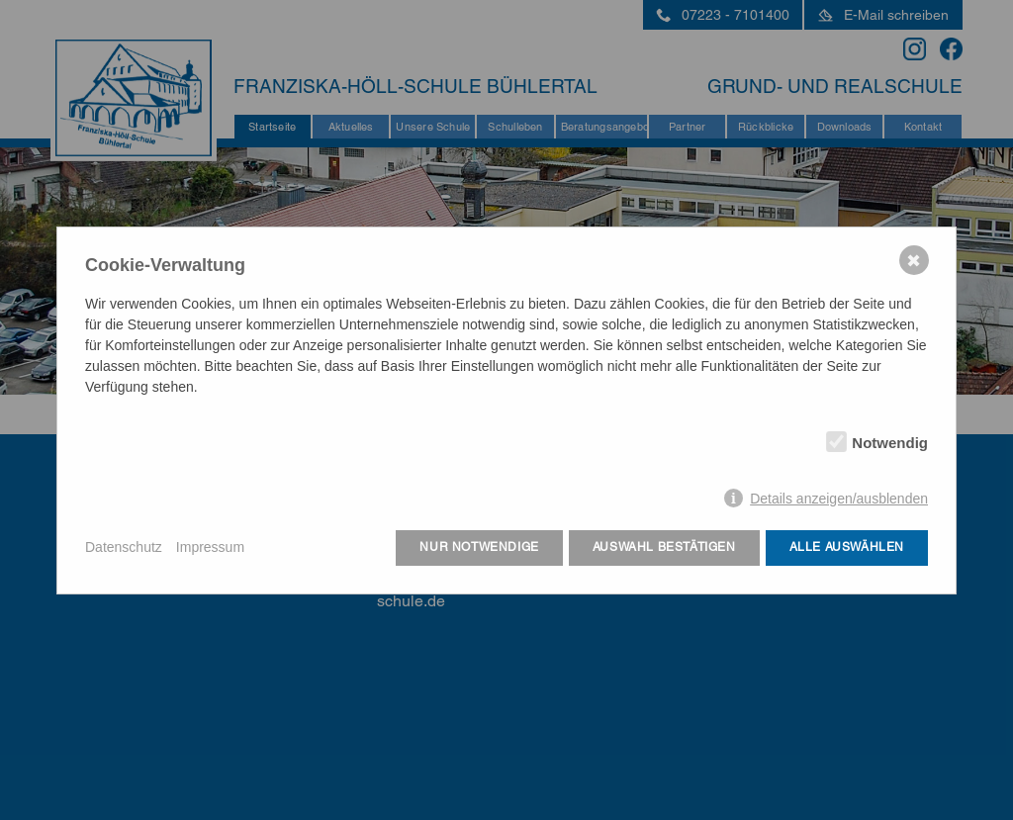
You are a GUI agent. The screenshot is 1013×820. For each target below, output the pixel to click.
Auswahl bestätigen (664, 547)
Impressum (210, 547)
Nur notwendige (478, 547)
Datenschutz (123, 547)
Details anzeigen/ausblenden (839, 498)
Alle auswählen (846, 547)
